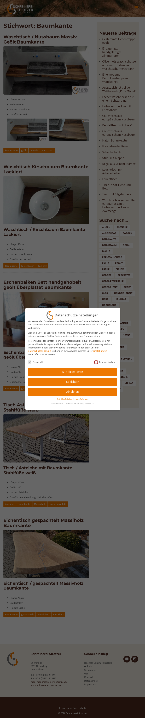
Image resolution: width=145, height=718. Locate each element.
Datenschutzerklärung (39, 349)
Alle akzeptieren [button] (72, 370)
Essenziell (35, 360)
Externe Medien (104, 360)
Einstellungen (100, 349)
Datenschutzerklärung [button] (74, 402)
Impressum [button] (89, 402)
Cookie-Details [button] (57, 402)
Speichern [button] (72, 380)
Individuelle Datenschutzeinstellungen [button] (72, 397)
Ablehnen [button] (72, 390)
